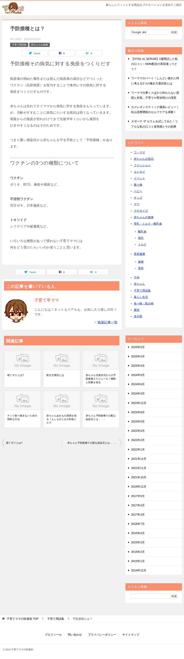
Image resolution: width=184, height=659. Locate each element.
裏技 (136, 309)
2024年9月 (138, 375)
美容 (141, 268)
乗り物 (138, 184)
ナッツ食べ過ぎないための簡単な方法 (22, 417)
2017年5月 (138, 496)
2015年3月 (138, 542)
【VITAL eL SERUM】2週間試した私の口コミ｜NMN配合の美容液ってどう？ (154, 64)
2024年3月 (138, 393)
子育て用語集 (19, 44)
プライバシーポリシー (102, 634)
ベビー (138, 191)
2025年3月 (138, 365)
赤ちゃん (139, 283)
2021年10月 (138, 477)
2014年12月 (138, 570)
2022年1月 (138, 449)
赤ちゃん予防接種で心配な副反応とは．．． (101, 417)
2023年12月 (138, 403)
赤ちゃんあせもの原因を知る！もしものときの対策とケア (61, 419)
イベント (139, 178)
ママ (136, 204)
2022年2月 (138, 440)
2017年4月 (138, 505)
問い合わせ (75, 634)
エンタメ (139, 171)
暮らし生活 (141, 297)
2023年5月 (138, 421)
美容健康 (139, 253)
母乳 (141, 238)
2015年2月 (138, 551)
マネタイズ (141, 210)
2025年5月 (138, 347)
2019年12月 (138, 486)
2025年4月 (138, 356)
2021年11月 (138, 468)
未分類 (138, 316)
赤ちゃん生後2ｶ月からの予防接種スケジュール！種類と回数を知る (101, 379)
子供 (136, 277)
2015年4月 (138, 533)
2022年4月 (138, 430)
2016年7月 (138, 523)
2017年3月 (138, 514)
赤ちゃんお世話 (144, 158)
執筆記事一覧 (107, 322)
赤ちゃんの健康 (39, 44)
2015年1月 (138, 561)
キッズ (138, 197)
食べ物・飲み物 (144, 303)
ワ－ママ (139, 152)
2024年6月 (138, 384)
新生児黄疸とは (55, 375)
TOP (23, 618)
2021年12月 (138, 458)
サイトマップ (130, 634)
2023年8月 (138, 412)
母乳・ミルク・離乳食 (148, 223)
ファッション (142, 165)
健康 (141, 261)
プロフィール (53, 634)
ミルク (142, 244)
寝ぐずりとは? (15, 375)
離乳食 (142, 231)
